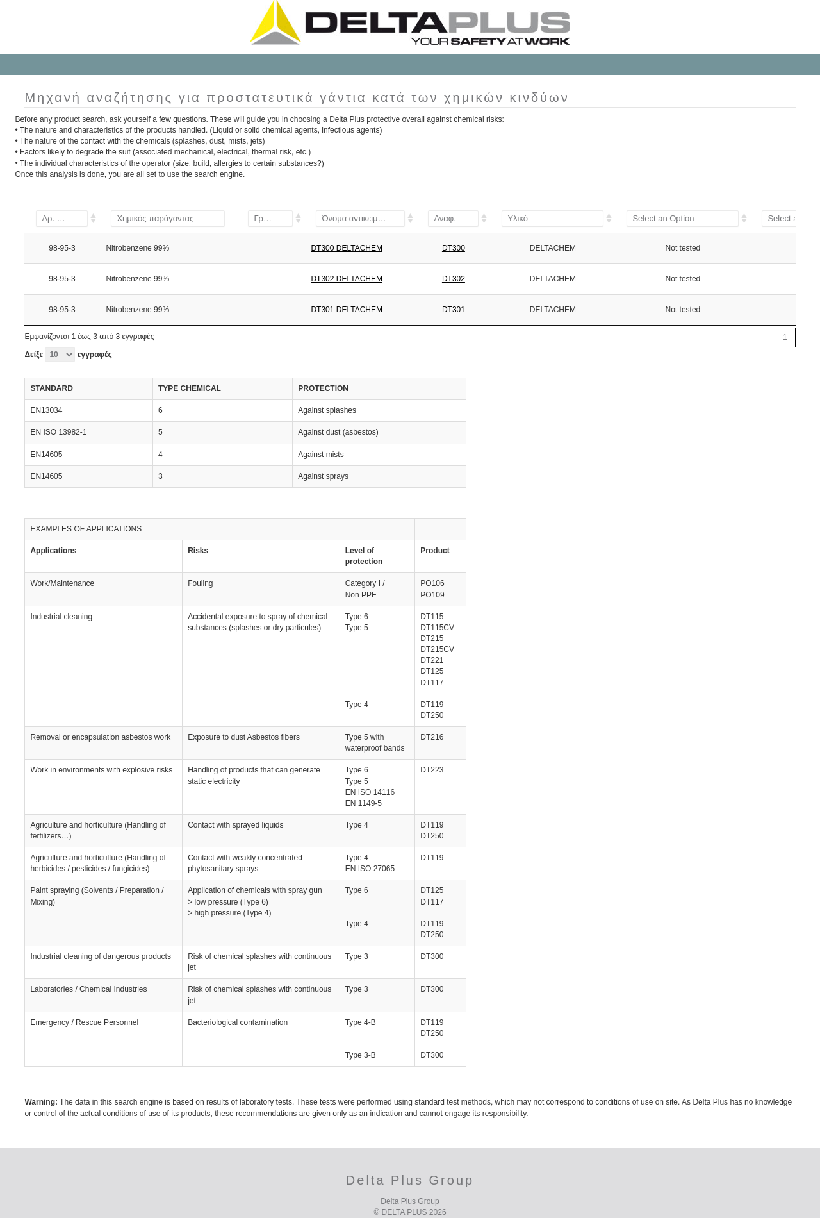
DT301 (453, 309)
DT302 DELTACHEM (346, 278)
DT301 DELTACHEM (346, 309)
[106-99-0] (61, 218)
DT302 (453, 278)
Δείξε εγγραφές (67, 354)
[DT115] (360, 218)
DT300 (453, 248)
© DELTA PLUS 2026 (409, 1212)
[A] (270, 218)
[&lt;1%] (682, 218)
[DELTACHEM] (552, 218)
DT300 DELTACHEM (346, 248)
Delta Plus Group (410, 1201)
